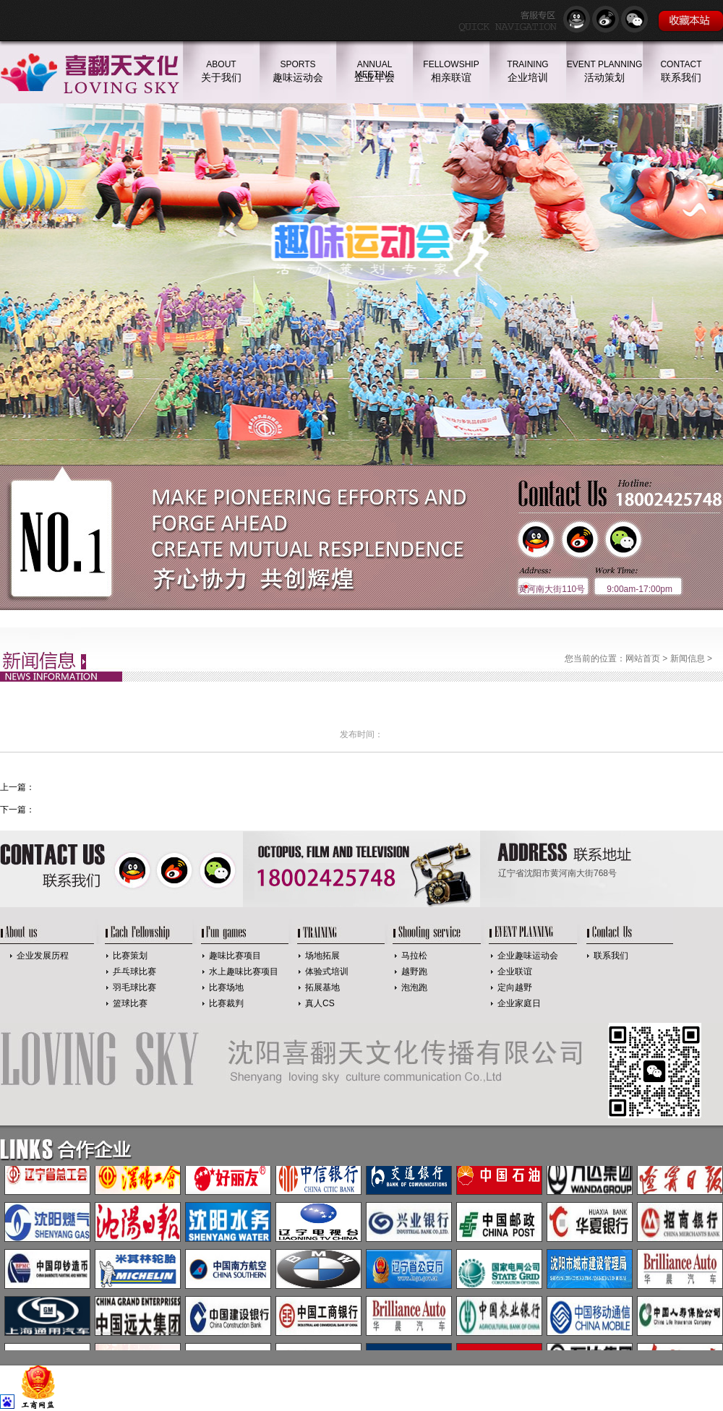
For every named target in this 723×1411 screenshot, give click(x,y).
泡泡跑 (414, 987)
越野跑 (414, 971)
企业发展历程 (43, 956)
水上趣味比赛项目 (243, 971)
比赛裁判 (226, 1003)
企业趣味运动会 (527, 956)
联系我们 (611, 956)
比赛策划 (130, 956)
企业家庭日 (519, 1003)
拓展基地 (322, 987)
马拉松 (414, 956)
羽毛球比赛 (134, 987)
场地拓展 (322, 956)
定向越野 (514, 987)
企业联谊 (514, 971)
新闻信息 (687, 658)
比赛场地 (226, 987)
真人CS (320, 1003)
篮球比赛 (130, 1003)
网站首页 (642, 658)
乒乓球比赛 (134, 971)
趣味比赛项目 (235, 956)
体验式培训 (326, 971)
